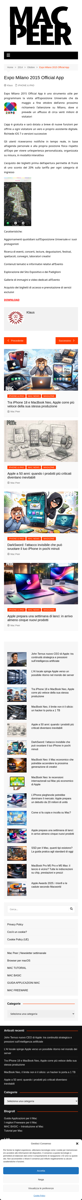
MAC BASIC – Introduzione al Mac (23, 1126)
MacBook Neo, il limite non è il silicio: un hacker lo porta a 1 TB (39, 1072)
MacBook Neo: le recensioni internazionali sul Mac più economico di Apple (52, 781)
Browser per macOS (18, 960)
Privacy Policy (15, 924)
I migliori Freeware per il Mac (20, 1122)
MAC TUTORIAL (16, 968)
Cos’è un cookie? (17, 932)
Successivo (67, 340)
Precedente (15, 340)
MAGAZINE (48, 396)
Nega (41, 1179)
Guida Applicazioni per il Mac (20, 1118)
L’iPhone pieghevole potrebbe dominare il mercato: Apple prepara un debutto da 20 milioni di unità (51, 799)
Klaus (8, 85)
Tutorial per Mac (13, 1130)
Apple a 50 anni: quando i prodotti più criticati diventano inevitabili (35, 1081)
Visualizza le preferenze (41, 1188)
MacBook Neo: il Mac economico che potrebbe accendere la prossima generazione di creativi (52, 763)
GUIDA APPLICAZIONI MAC (23, 982)
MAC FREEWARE (17, 990)
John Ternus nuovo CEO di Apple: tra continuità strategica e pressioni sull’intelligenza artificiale (52, 657)
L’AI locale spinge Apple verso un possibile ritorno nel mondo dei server (40, 1051)
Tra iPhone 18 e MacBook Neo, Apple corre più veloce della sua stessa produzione (52, 693)
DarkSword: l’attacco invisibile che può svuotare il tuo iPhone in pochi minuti (51, 746)
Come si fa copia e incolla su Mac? (51, 812)
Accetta (41, 1170)
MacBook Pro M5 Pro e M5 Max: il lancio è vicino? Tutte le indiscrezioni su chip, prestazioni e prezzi (52, 869)
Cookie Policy (39, 1196)
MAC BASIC (14, 975)
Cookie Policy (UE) (18, 939)
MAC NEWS (34, 396)
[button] (77, 1143)
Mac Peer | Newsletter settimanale (26, 953)
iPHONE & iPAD (26, 85)
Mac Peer (13, 411)
